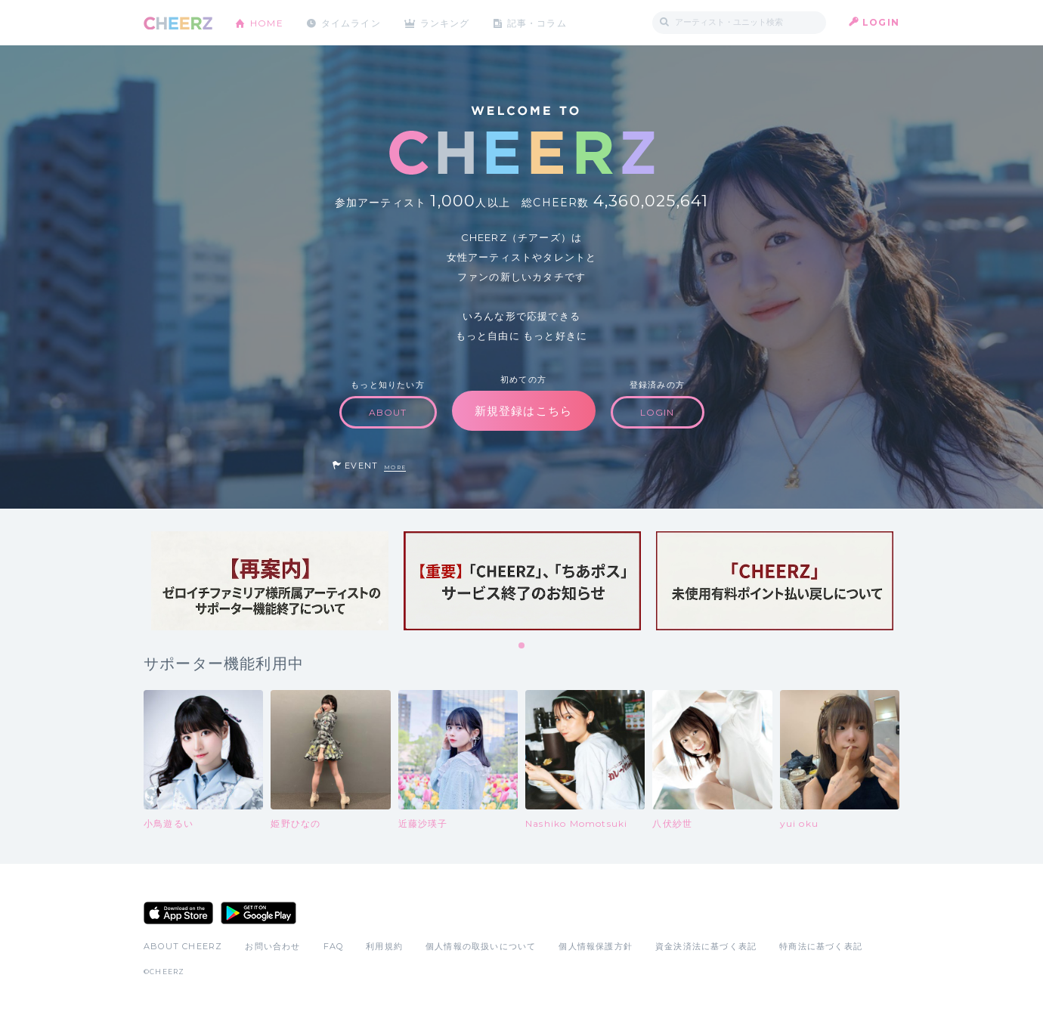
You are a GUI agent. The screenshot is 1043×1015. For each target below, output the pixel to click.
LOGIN (880, 22)
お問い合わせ (272, 946)
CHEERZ (178, 23)
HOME (266, 22)
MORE (395, 467)
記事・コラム (538, 22)
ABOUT (388, 412)
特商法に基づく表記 (820, 946)
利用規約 (384, 946)
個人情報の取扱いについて (481, 946)
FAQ (333, 946)
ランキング (447, 22)
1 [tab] (522, 646)
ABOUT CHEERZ (183, 946)
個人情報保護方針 (596, 946)
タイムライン (351, 22)
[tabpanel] (269, 580)
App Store (178, 913)
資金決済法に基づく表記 (706, 946)
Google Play (258, 913)
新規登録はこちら (524, 411)
